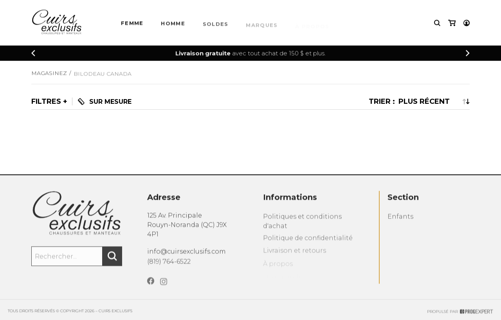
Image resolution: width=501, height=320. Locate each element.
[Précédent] (33, 54)
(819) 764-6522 (169, 266)
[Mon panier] (452, 23)
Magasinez (49, 76)
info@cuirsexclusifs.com (186, 255)
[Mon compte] (466, 23)
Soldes (216, 27)
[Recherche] (437, 23)
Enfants (400, 222)
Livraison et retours (294, 258)
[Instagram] (163, 289)
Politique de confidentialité (308, 245)
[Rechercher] (112, 261)
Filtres (46, 101)
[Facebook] (150, 288)
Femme (132, 25)
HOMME (173, 25)
